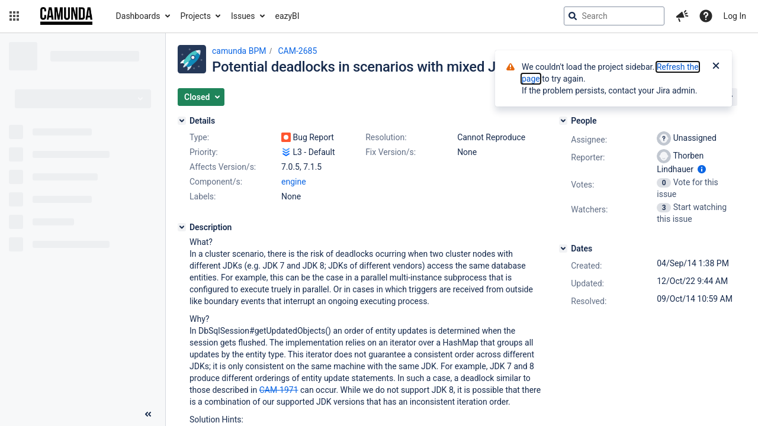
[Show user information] (701, 169)
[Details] (182, 121)
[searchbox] (614, 16)
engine (293, 181)
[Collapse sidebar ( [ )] (148, 414)
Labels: (203, 196)
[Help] (705, 16)
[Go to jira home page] (66, 16)
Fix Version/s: (390, 152)
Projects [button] (196, 16)
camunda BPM (239, 51)
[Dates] (563, 248)
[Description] (182, 227)
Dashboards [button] (138, 16)
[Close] (716, 67)
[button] (14, 16)
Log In (735, 16)
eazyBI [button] (287, 16)
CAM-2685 (297, 51)
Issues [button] (243, 16)
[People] (563, 121)
